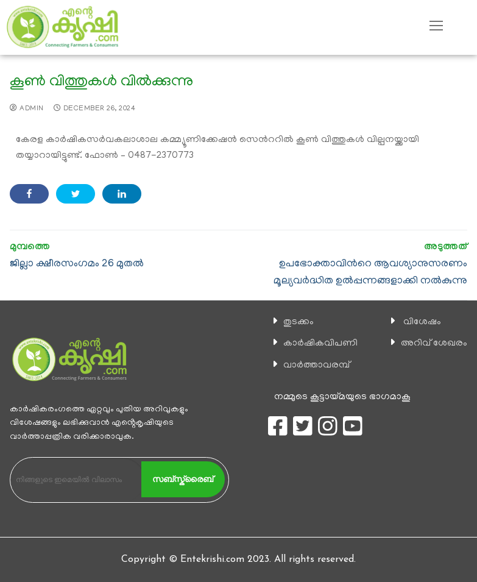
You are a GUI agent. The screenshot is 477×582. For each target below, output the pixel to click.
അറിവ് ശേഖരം (434, 343)
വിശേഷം (422, 322)
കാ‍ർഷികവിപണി (320, 343)
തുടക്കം (298, 322)
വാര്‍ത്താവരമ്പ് (316, 365)
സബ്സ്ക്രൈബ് (182, 479)
